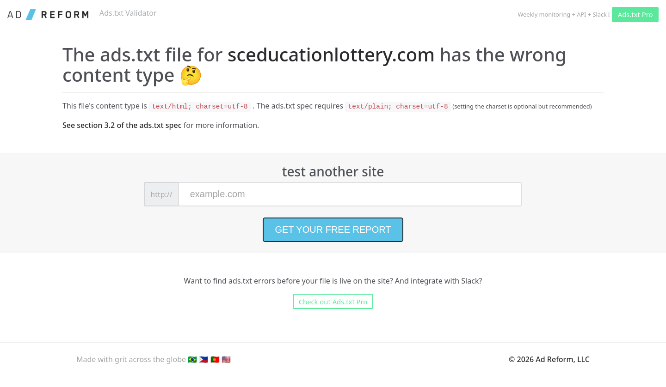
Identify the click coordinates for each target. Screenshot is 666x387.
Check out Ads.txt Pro (333, 301)
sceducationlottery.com (331, 54)
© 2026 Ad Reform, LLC (549, 359)
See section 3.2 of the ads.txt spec (122, 125)
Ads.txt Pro (635, 14)
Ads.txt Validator (128, 13)
